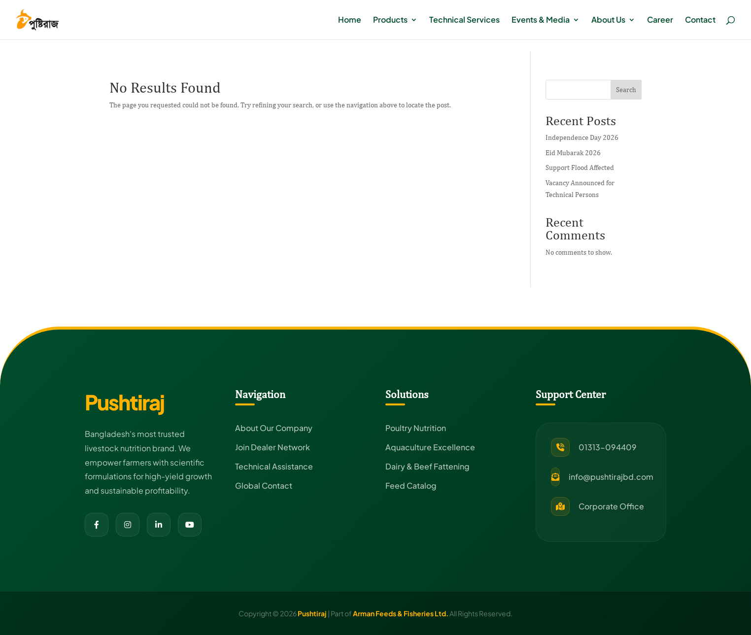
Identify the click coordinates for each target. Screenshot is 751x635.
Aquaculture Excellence (430, 447)
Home (349, 20)
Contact (700, 20)
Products (390, 20)
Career (660, 20)
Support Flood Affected (580, 167)
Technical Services (464, 20)
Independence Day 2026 (582, 137)
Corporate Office (611, 506)
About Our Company (273, 428)
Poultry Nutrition (415, 428)
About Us (608, 20)
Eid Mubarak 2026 (573, 153)
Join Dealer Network (272, 447)
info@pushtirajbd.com (611, 476)
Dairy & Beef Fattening (427, 466)
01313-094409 (608, 447)
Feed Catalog (411, 485)
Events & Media (541, 20)
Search (626, 90)
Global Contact (263, 485)
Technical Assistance (274, 466)
